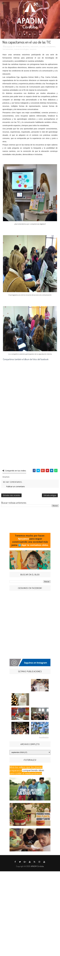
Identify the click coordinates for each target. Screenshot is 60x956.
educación (34, 46)
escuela (42, 46)
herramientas (8, 49)
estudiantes (50, 46)
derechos (26, 46)
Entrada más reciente (11, 495)
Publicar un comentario (15, 486)
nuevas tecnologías (21, 49)
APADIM (18, 46)
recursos (33, 49)
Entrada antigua (50, 495)
